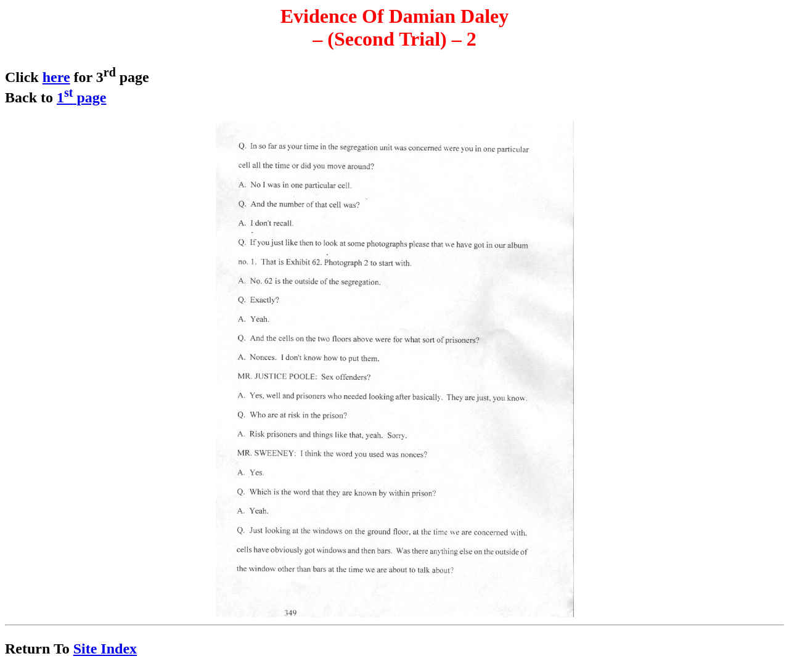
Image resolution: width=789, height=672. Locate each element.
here (56, 77)
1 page (81, 97)
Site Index (105, 649)
